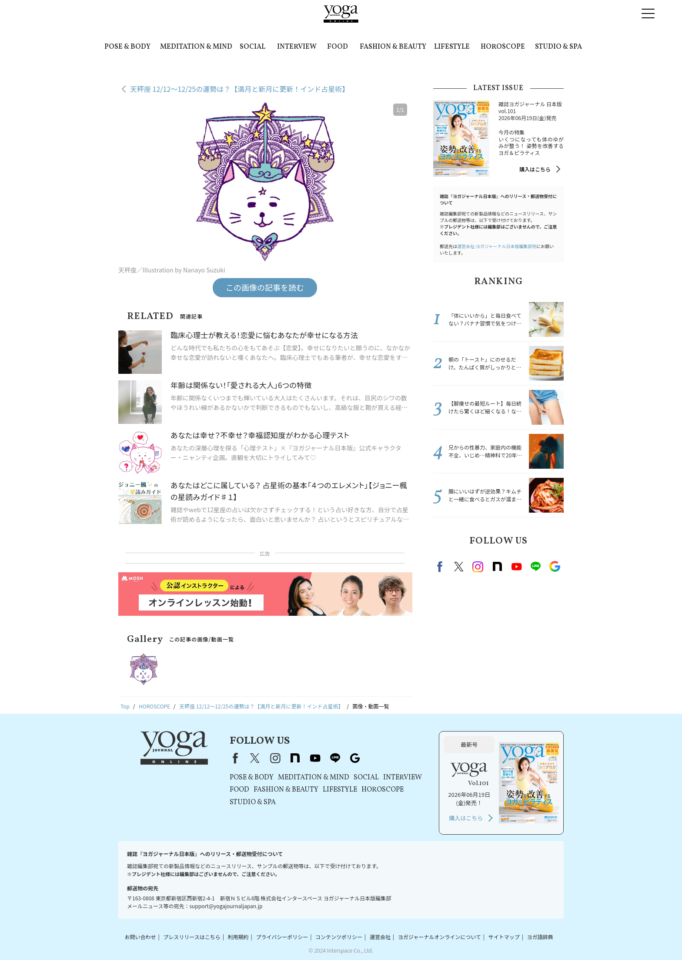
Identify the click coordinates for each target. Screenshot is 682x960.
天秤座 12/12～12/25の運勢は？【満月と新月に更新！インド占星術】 (239, 89)
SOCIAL (252, 47)
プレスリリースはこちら (191, 936)
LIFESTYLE (452, 47)
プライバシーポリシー (282, 936)
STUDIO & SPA (558, 47)
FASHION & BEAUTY (393, 47)
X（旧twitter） (459, 566)
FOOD (337, 47)
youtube (315, 758)
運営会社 (380, 936)
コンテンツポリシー (338, 936)
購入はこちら (535, 169)
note (497, 566)
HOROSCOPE (503, 47)
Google (554, 566)
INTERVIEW (297, 47)
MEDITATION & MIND (196, 47)
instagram (478, 566)
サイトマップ (504, 936)
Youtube (516, 566)
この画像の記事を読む (265, 287)
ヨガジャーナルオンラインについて (439, 936)
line (535, 566)
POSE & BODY (127, 47)
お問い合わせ (140, 936)
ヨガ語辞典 (540, 936)
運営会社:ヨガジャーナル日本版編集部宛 (496, 246)
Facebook (441, 566)
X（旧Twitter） (255, 758)
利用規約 (238, 936)
